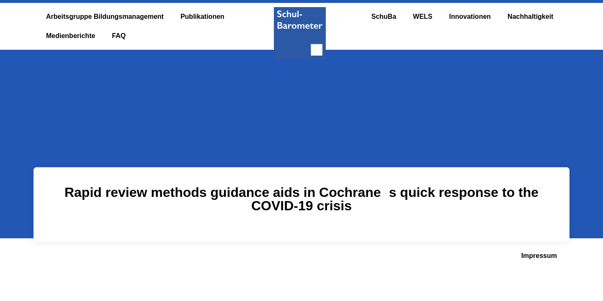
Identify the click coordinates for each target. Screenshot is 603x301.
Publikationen (202, 16)
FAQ (119, 35)
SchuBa (384, 16)
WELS (422, 16)
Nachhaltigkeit (530, 16)
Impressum (539, 255)
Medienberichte (70, 35)
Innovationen (470, 16)
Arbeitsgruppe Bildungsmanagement (105, 16)
